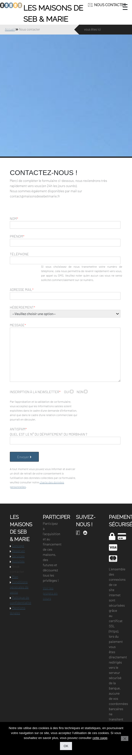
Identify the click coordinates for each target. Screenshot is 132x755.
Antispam (18, 429)
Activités (18, 561)
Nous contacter (110, 5)
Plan (15, 577)
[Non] (124, 738)
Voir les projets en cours (50, 593)
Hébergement (22, 307)
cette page (99, 738)
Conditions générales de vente (19, 587)
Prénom (17, 236)
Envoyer (24, 457)
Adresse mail (22, 289)
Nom (14, 218)
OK (66, 746)
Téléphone (19, 254)
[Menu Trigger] (125, 7)
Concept (18, 546)
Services (18, 556)
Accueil (10, 29)
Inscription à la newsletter (35, 392)
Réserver (18, 551)
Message (18, 325)
